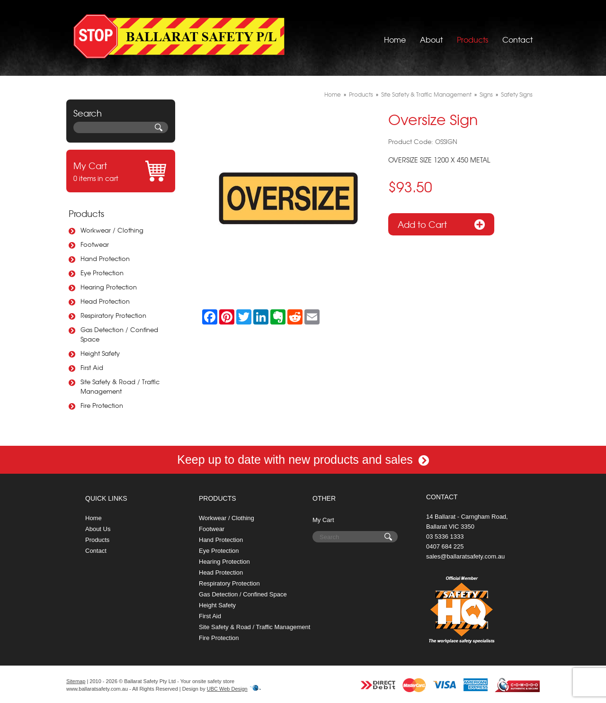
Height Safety (100, 353)
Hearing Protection (108, 286)
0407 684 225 (445, 546)
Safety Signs (517, 94)
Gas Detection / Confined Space (119, 334)
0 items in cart (120, 171)
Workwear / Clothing (111, 229)
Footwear (94, 244)
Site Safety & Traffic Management (426, 94)
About (431, 35)
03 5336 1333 (445, 536)
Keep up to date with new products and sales (303, 459)
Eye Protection (102, 272)
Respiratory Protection (113, 315)
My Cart (323, 519)
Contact (517, 35)
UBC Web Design (227, 689)
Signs (486, 94)
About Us (97, 528)
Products (472, 35)
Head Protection (105, 301)
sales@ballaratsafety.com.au (465, 556)
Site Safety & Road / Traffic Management (120, 386)
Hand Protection (105, 258)
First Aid (91, 367)
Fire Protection (101, 405)
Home (395, 35)
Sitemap (75, 681)
